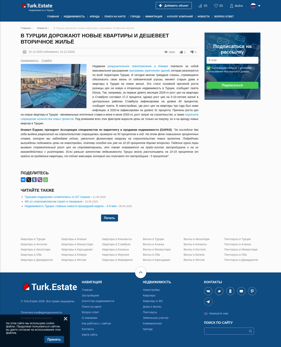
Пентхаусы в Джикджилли (241, 259)
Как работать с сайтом (96, 323)
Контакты (88, 329)
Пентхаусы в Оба (235, 254)
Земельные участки (156, 317)
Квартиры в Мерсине (115, 254)
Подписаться (232, 85)
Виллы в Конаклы (195, 244)
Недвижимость (30, 60)
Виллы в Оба (151, 254)
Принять (54, 339)
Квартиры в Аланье (74, 239)
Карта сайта (89, 334)
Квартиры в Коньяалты (117, 239)
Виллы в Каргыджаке (156, 259)
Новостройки (151, 289)
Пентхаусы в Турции (237, 239)
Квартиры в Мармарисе (117, 259)
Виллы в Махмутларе (157, 249)
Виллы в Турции (153, 239)
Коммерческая (152, 323)
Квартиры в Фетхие (74, 259)
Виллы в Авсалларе (197, 239)
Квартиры (149, 295)
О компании (89, 317)
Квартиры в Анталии (34, 244)
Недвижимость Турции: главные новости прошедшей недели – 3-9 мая (71, 206)
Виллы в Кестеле (195, 249)
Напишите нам (218, 313)
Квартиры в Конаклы (115, 249)
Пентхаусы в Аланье (237, 244)
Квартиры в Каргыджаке (77, 249)
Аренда (148, 329)
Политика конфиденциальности (41, 312)
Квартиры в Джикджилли (37, 259)
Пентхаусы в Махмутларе (241, 249)
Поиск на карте (91, 306)
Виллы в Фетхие (194, 259)
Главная (87, 289)
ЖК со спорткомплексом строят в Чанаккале (53, 201)
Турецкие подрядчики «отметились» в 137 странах (57, 196)
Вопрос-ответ (90, 312)
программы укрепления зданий (149, 70)
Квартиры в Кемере (74, 254)
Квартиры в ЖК (153, 301)
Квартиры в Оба (31, 254)
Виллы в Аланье (153, 244)
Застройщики (90, 295)
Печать (109, 218)
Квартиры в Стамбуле (116, 244)
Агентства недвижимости (98, 301)
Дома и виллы (152, 306)
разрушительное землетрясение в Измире (138, 66)
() (205, 5)
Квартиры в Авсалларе (36, 249)
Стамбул (47, 60)
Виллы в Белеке (194, 254)
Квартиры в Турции (33, 239)
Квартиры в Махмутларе (77, 244)
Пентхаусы (150, 312)
